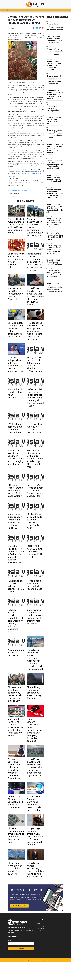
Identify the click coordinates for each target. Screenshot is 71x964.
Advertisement (41, 930)
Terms (38, 925)
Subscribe (21, 950)
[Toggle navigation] (7, 10)
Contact (39, 932)
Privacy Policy (41, 928)
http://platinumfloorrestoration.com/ (18, 192)
